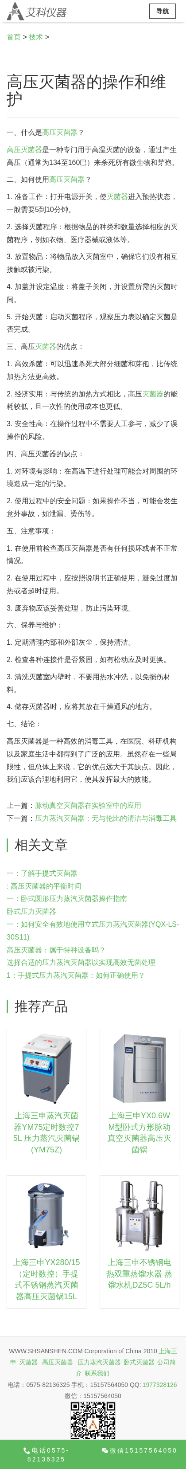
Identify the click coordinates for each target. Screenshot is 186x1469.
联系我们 (97, 1373)
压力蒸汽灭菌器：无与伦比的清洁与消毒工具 (106, 818)
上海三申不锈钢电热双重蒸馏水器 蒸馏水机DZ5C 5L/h (139, 1273)
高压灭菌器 (60, 132)
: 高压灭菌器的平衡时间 (44, 886)
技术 (36, 37)
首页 (14, 37)
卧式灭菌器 (139, 1362)
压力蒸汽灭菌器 (99, 1362)
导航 (162, 11)
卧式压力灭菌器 (31, 911)
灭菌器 (117, 196)
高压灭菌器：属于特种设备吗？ (56, 950)
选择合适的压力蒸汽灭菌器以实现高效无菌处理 (81, 962)
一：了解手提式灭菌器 (42, 873)
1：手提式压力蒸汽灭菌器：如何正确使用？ (76, 975)
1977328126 (160, 1384)
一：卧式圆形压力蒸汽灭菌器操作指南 (67, 898)
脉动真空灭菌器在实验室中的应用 (88, 805)
